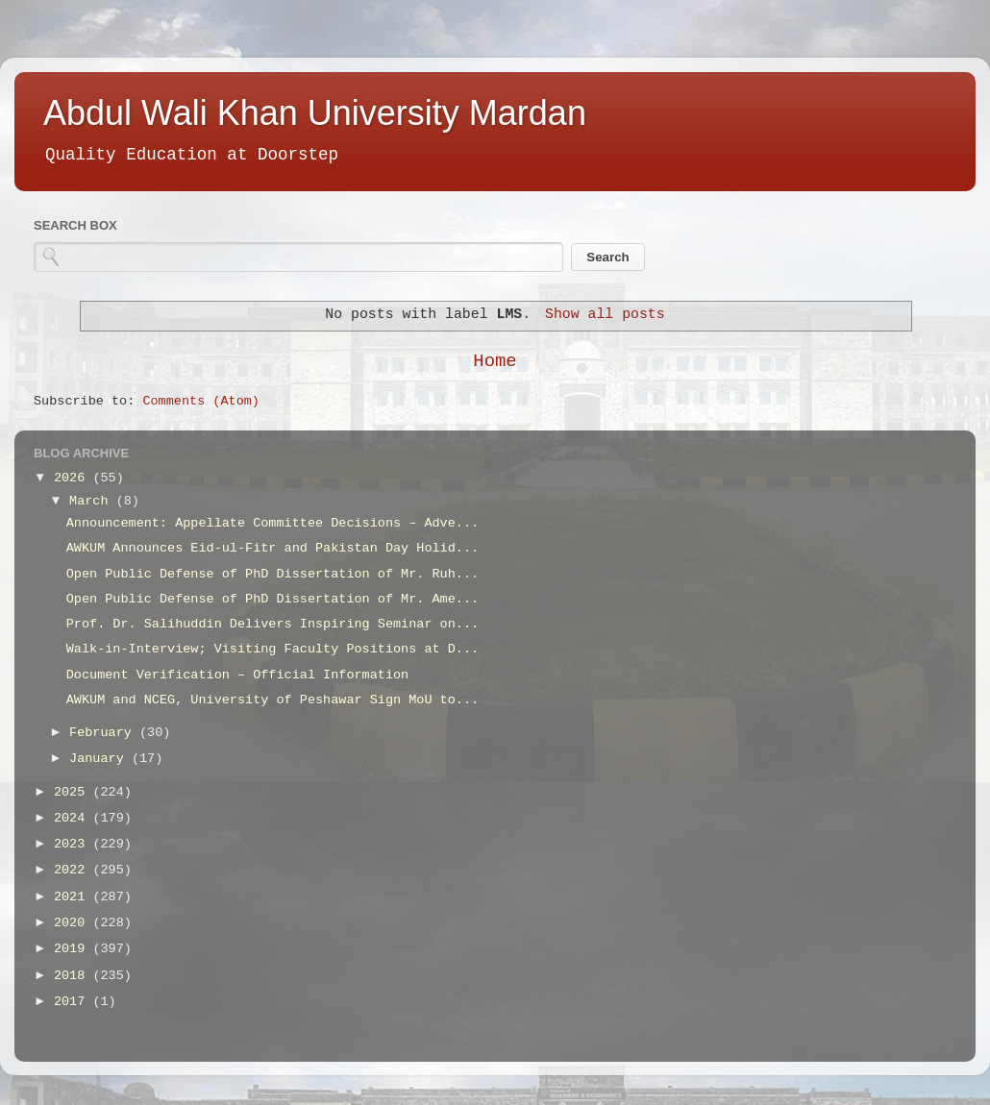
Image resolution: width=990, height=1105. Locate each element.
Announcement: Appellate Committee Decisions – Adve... (272, 523)
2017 (73, 1001)
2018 (73, 976)
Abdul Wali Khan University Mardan (314, 113)
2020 (73, 923)
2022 (73, 870)
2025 (73, 792)
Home (494, 361)
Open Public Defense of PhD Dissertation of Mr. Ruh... (272, 574)
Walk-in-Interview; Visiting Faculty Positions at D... (272, 649)
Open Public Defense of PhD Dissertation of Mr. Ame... (272, 599)
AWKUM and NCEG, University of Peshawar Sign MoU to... (272, 700)
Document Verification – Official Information (237, 675)
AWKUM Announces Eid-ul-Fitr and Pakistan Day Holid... (272, 548)
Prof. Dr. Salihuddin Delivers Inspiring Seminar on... (272, 624)
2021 (73, 897)
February (104, 732)
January (100, 758)
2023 (73, 844)
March (92, 501)
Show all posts (605, 314)
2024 (73, 818)
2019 (73, 949)
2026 (73, 478)
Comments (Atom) (201, 401)
